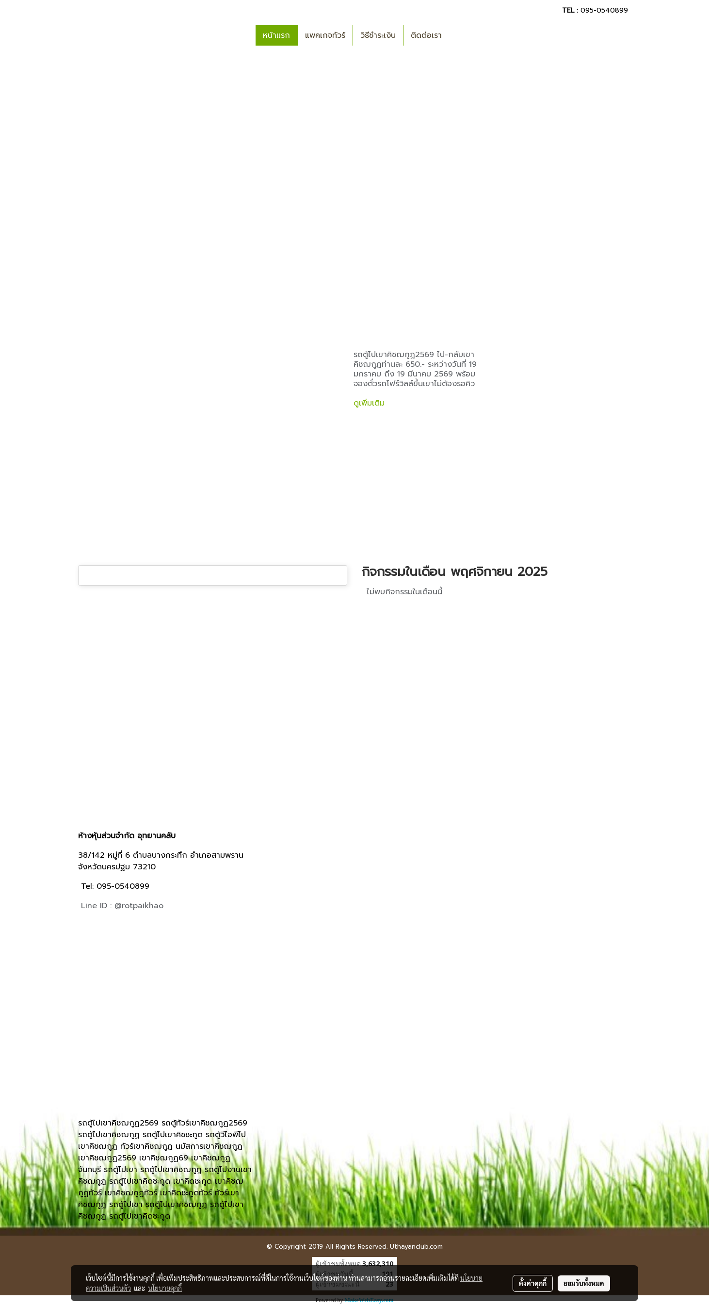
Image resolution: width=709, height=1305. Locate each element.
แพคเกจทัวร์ (325, 35)
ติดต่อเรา (426, 35)
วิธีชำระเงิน (378, 35)
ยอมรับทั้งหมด (584, 1283)
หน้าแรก (276, 35)
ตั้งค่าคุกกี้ (533, 1283)
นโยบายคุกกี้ (165, 1288)
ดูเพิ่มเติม (370, 403)
